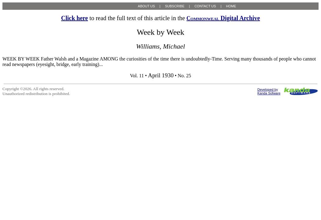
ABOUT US (146, 6)
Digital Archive (223, 18)
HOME (231, 6)
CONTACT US (205, 6)
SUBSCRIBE (174, 6)
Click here (74, 18)
